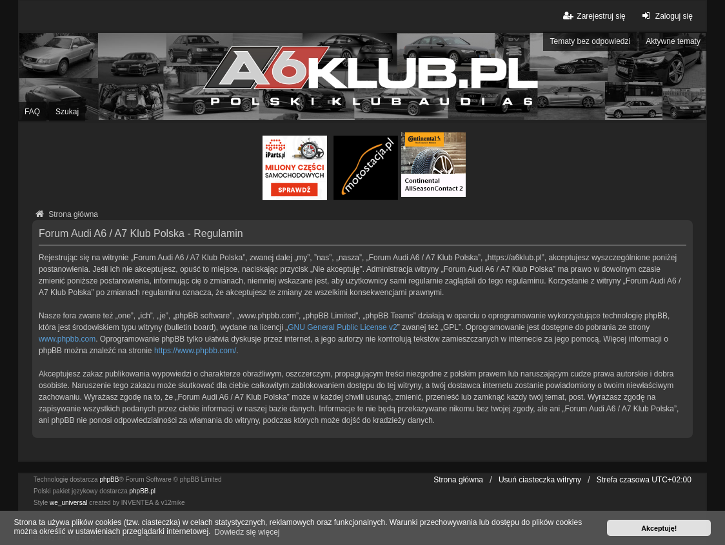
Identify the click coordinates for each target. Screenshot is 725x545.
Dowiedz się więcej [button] (246, 532)
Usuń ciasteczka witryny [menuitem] (540, 479)
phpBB (109, 479)
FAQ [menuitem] (32, 111)
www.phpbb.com (67, 339)
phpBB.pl (143, 491)
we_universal (68, 502)
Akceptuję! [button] (659, 528)
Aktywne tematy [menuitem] (673, 41)
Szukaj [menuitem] (67, 111)
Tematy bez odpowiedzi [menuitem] (590, 41)
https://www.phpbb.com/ (195, 350)
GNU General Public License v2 (342, 327)
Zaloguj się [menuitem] (666, 16)
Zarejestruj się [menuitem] (593, 16)
